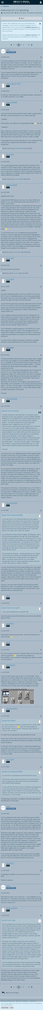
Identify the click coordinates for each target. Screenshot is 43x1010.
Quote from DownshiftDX (12, 515)
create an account (31, 27)
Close (11, 1007)
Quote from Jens (8, 920)
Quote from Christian (10, 411)
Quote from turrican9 (10, 608)
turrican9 (17, 179)
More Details (5, 1007)
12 (29, 45)
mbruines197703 (8, 13)
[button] (2, 2)
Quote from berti (9, 721)
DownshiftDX (18, 148)
